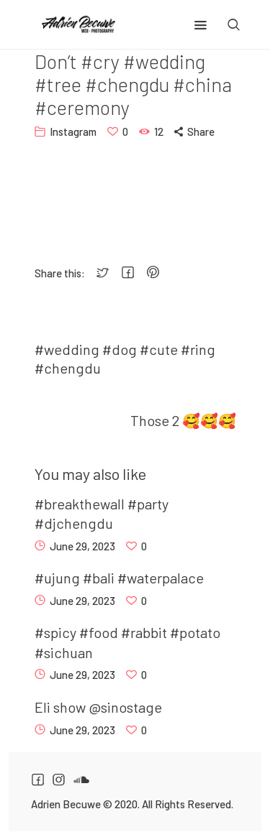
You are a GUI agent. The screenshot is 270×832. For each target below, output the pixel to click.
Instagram (73, 131)
